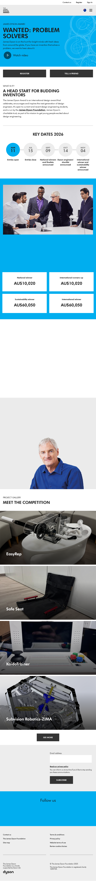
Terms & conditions (57, 836)
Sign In (89, 2)
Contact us (67, 2)
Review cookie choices (58, 847)
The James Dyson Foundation (14, 840)
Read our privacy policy (59, 767)
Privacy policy (55, 840)
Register (79, 2)
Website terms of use (58, 844)
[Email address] (71, 759)
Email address (56, 754)
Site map (6, 844)
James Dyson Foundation (32, 110)
